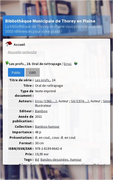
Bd (37, 159)
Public (16, 72)
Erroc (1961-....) (46, 101)
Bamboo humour (47, 126)
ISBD (32, 72)
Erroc (68, 64)
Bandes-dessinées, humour (61, 159)
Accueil (15, 44)
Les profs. (42, 80)
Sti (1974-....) (80, 101)
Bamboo (41, 111)
